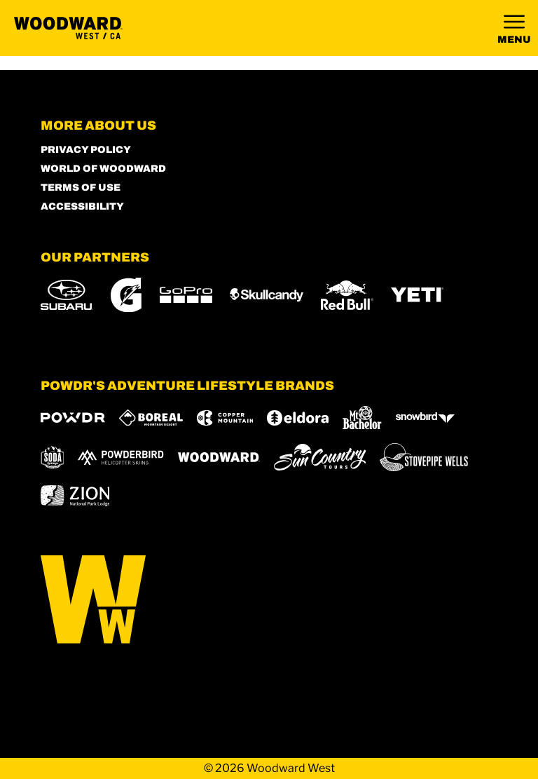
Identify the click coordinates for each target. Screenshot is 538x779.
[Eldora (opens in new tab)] (298, 418)
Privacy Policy (86, 149)
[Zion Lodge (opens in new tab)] (75, 495)
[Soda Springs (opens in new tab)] (52, 457)
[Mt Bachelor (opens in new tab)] (362, 417)
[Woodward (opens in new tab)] (219, 457)
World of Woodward (103, 168)
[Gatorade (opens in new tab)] (126, 295)
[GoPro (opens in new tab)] (186, 295)
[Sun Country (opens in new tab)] (320, 457)
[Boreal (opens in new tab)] (151, 417)
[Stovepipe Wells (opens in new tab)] (424, 457)
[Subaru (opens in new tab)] (67, 295)
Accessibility (82, 206)
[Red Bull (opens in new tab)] (347, 295)
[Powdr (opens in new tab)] (73, 417)
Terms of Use (80, 187)
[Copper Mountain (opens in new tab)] (225, 418)
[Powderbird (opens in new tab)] (120, 457)
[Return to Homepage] (68, 28)
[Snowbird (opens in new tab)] (425, 417)
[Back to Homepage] (269, 600)
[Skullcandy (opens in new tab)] (266, 295)
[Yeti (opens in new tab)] (417, 294)
